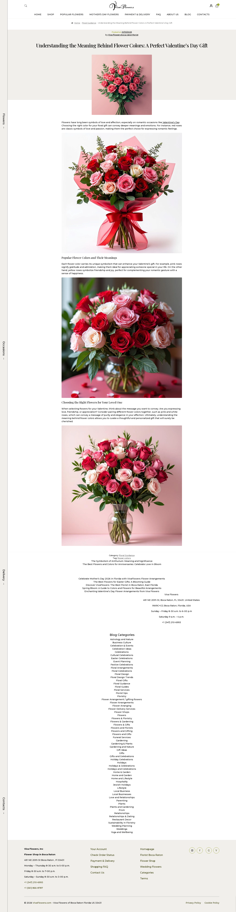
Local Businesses (121, 794)
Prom (122, 810)
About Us (173, 14)
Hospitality (122, 781)
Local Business (122, 791)
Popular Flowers (71, 14)
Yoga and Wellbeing (122, 832)
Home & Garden (121, 772)
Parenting (121, 800)
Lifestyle (121, 788)
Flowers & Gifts (121, 724)
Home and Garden (122, 775)
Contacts (203, 14)
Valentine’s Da (170, 122)
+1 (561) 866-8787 (33, 888)
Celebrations (122, 652)
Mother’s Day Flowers (104, 14)
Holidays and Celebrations (122, 769)
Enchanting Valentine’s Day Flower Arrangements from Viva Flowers (121, 591)
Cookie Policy (212, 902)
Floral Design (122, 674)
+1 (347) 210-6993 (33, 882)
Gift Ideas (122, 750)
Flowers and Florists (122, 728)
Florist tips (122, 693)
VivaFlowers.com (41, 902)
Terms (144, 878)
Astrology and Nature (121, 639)
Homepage (147, 849)
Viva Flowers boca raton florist (123, 35)
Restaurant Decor (121, 819)
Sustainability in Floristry (121, 822)
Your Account (98, 849)
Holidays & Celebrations (122, 765)
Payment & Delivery (137, 14)
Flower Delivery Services (121, 709)
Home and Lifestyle (121, 778)
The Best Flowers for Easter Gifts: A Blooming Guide (121, 582)
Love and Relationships (122, 797)
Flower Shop (147, 860)
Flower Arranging (121, 705)
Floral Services (122, 690)
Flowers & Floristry (122, 718)
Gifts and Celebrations (122, 756)
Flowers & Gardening (121, 721)
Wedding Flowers (150, 866)
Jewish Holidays (122, 784)
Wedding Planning (122, 826)
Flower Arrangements (122, 702)
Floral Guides (122, 686)
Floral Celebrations (122, 671)
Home (37, 14)
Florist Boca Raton (151, 855)
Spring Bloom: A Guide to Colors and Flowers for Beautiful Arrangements (121, 588)
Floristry (121, 696)
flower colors (124, 558)
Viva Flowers (171, 594)
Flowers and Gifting (121, 731)
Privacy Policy (193, 902)
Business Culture (121, 642)
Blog (188, 14)
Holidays (121, 762)
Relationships (121, 813)
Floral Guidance (89, 23)
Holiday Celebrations (121, 759)
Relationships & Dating (121, 816)
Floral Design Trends (121, 677)
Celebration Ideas (121, 648)
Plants (121, 803)
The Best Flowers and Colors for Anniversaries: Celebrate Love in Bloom (121, 564)
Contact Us (97, 872)
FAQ (158, 14)
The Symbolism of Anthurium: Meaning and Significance (121, 561)
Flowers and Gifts (121, 734)
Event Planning (121, 661)
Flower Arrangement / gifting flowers (122, 699)
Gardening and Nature (122, 746)
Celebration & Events (121, 645)
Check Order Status (102, 855)
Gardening (121, 740)
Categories (147, 872)
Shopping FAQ (99, 866)
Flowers (121, 715)
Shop (50, 14)
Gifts (121, 753)
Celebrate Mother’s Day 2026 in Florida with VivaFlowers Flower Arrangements (122, 578)
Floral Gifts (122, 680)
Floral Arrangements (122, 667)
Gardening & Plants (121, 743)
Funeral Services (122, 737)
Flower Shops (121, 712)
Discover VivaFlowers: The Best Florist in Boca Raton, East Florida (122, 585)
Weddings (121, 829)
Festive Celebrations (122, 664)
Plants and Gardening (122, 807)
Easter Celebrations (122, 658)
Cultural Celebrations (121, 655)
